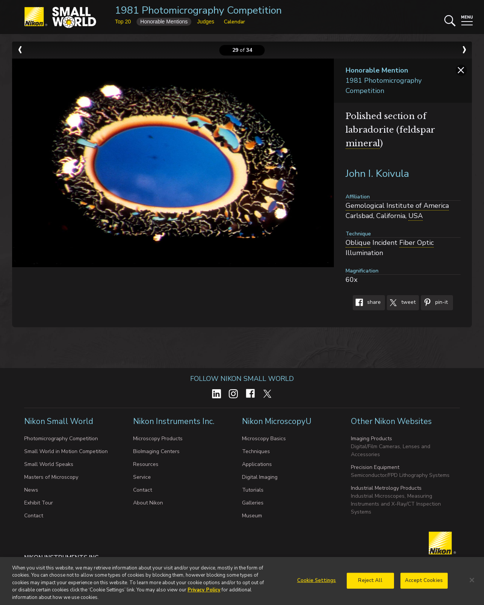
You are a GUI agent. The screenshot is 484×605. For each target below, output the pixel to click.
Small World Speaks (48, 464)
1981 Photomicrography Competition (198, 10)
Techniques (256, 451)
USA (415, 215)
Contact (33, 515)
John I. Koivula (377, 174)
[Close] (472, 582)
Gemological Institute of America (397, 205)
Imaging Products (371, 438)
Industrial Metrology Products (386, 488)
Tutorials (253, 490)
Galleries (253, 502)
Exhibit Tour (38, 502)
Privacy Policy (204, 593)
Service (142, 477)
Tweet (401, 302)
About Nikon (148, 502)
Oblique (358, 242)
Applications (257, 464)
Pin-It (434, 302)
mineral (363, 143)
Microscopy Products (158, 438)
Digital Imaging (260, 477)
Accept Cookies (424, 583)
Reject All (370, 583)
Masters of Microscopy (51, 477)
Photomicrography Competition (61, 438)
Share (367, 302)
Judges (205, 22)
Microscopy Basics (264, 438)
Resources (145, 464)
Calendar (234, 21)
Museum (252, 515)
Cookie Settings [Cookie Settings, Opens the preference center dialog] (316, 583)
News (31, 490)
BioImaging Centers (156, 451)
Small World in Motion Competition (66, 451)
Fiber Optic (416, 242)
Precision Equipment (375, 467)
